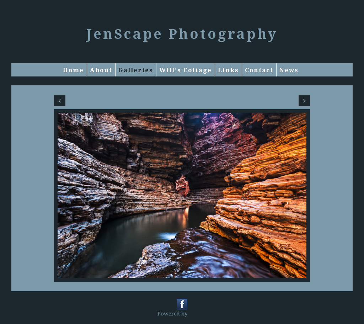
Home (73, 70)
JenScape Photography (182, 33)
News (289, 70)
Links (228, 70)
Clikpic (198, 313)
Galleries (135, 70)
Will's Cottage (185, 70)
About (101, 70)
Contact (259, 70)
